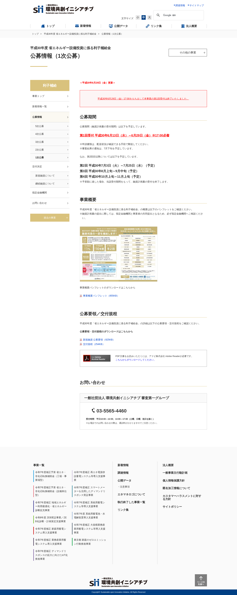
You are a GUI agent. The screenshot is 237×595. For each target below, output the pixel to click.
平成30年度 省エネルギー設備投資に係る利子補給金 (70, 34)
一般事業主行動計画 (175, 472)
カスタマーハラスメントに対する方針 (182, 497)
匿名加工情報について (176, 488)
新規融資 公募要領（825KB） (99, 339)
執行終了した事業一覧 (131, 502)
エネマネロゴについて (131, 494)
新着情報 (123, 465)
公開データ (124, 480)
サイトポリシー (172, 506)
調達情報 (123, 472)
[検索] (178, 15)
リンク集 (123, 509)
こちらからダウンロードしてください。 (135, 359)
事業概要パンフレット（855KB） (101, 295)
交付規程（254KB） (94, 344)
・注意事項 (124, 486)
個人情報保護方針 (174, 480)
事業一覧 (38, 465)
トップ (35, 34)
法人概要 (168, 465)
